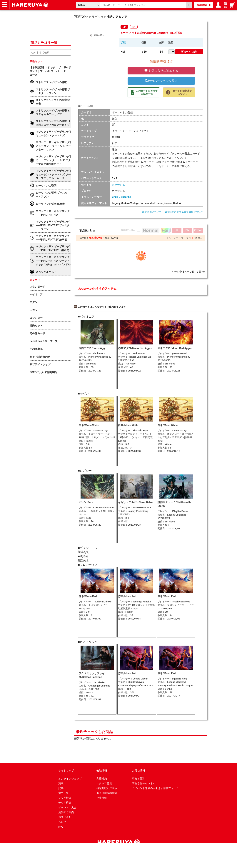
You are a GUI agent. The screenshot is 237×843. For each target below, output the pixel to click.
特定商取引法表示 (106, 780)
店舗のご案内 (66, 804)
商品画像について (151, 212)
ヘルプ (62, 814)
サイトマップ (66, 762)
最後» (198, 237)
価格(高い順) (111, 237)
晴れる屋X (138, 770)
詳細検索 (202, 5)
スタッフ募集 (104, 775)
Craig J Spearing (121, 196)
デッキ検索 (64, 790)
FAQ (60, 818)
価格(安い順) (95, 237)
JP (124, 27)
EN (134, 27)
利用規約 (101, 770)
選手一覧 (63, 785)
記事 (61, 780)
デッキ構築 (64, 794)
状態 (123, 42)
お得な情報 (138, 762)
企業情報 (101, 790)
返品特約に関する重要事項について (184, 212)
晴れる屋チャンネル (143, 775)
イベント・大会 (67, 799)
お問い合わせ (66, 809)
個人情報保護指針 (106, 785)
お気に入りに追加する (161, 70)
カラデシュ (118, 184)
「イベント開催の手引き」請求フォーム (155, 780)
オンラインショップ (70, 770)
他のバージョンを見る (161, 81)
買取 (61, 775)
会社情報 (101, 762)
